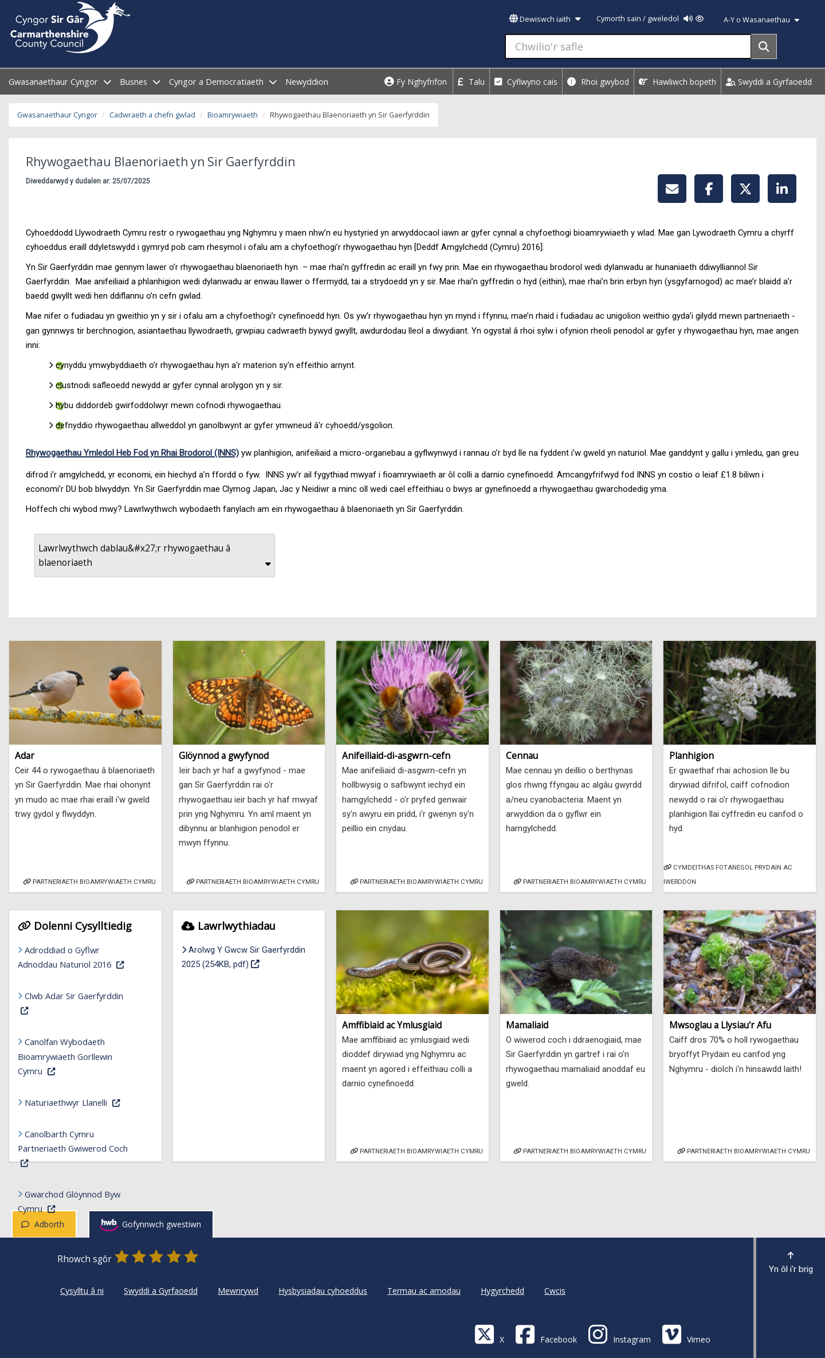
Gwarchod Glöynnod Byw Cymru (80, 1201)
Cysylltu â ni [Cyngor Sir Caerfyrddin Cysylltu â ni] (82, 1290)
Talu (471, 81)
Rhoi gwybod (598, 81)
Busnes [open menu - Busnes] (140, 81)
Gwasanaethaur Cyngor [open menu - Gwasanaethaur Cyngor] (60, 81)
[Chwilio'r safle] (628, 46)
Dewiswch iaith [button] (544, 19)
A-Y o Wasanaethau (761, 20)
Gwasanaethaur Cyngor (57, 115)
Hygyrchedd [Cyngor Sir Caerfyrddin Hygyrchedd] (502, 1290)
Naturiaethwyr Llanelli (83, 1101)
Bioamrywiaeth (232, 115)
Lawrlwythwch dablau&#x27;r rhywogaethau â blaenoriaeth (154, 555)
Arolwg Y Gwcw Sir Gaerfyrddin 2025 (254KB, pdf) (249, 957)
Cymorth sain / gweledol (650, 19)
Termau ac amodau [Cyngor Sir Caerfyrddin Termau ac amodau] (424, 1290)
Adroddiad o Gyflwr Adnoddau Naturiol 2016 (80, 957)
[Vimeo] (686, 1334)
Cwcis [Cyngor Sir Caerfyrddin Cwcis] (554, 1290)
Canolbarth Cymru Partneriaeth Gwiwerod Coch (74, 1148)
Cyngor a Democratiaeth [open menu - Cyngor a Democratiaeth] (223, 81)
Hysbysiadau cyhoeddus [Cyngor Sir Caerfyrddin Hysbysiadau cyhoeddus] (322, 1290)
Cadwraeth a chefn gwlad (152, 115)
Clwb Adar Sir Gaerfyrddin (74, 1002)
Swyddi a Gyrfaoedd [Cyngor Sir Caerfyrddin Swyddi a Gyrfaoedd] (161, 1290)
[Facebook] (546, 1334)
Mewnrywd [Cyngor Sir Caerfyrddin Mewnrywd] (238, 1290)
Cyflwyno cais (525, 81)
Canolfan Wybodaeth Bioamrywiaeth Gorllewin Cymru (80, 1056)
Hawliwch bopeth (677, 81)
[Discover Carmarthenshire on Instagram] (619, 1334)
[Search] (764, 46)
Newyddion (306, 81)
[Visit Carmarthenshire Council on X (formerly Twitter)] (489, 1334)
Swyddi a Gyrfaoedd (769, 81)
